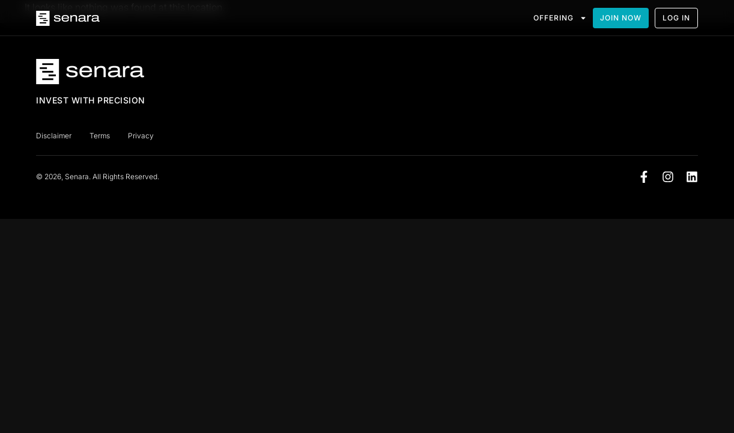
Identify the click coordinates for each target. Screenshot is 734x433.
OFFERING (560, 18)
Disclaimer (53, 135)
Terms (99, 135)
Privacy (141, 135)
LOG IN (676, 17)
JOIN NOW (620, 17)
